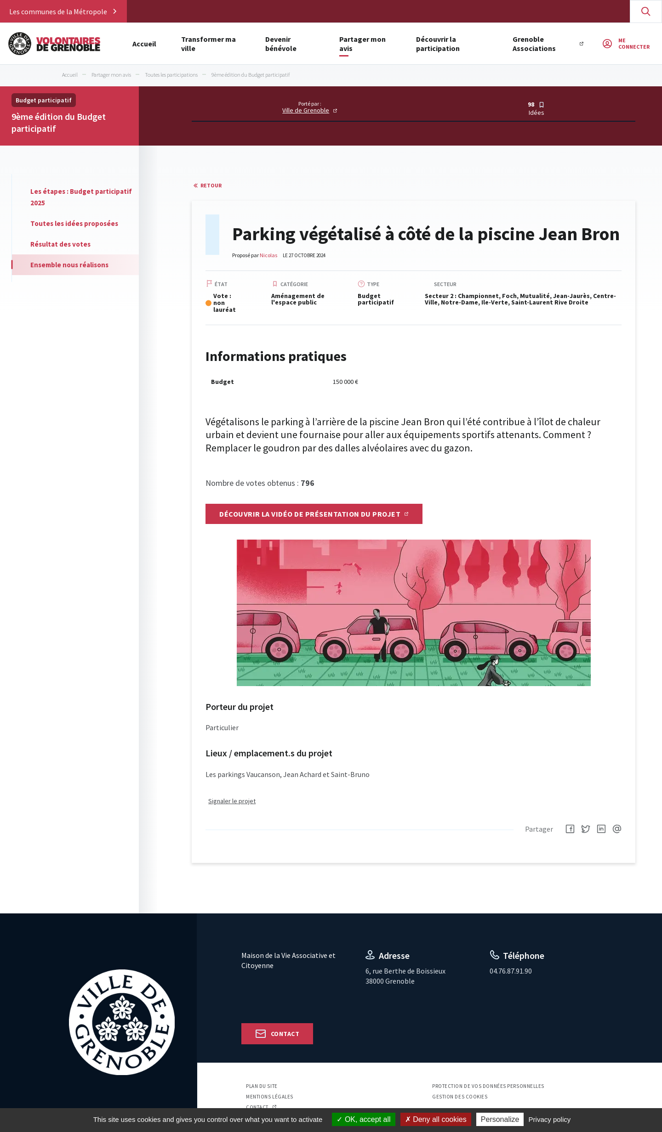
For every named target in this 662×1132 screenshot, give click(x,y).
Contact (285, 1034)
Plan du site (262, 1086)
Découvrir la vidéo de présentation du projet (309, 513)
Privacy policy (550, 1119)
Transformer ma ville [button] (216, 43)
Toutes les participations (171, 75)
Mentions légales (269, 1097)
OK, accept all (363, 1119)
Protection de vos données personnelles (488, 1086)
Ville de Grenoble (305, 110)
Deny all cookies (436, 1119)
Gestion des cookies (459, 1097)
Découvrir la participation (487, 43)
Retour (211, 185)
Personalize (500, 1119)
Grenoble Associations (593, 43)
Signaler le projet (232, 802)
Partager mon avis (111, 75)
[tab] (75, 197)
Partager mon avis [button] (389, 43)
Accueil (144, 43)
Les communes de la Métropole (58, 11)
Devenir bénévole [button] (305, 43)
